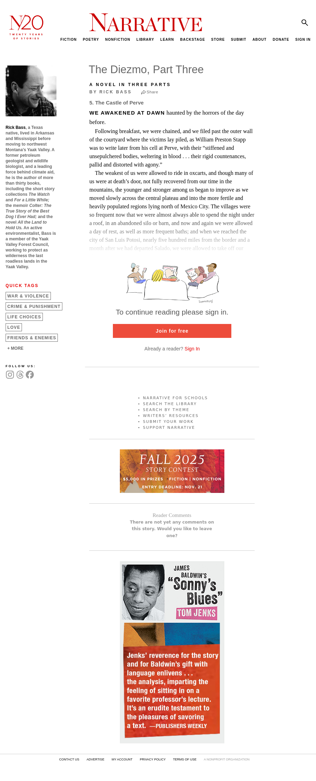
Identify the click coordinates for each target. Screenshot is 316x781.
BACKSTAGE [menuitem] (192, 39)
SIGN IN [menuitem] (303, 39)
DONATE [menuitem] (281, 39)
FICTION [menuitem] (68, 39)
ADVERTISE (96, 759)
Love (13, 327)
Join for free (172, 331)
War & (28, 296)
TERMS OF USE (184, 759)
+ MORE (15, 348)
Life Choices (24, 317)
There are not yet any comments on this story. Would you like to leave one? (172, 529)
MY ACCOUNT (121, 759)
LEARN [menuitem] (167, 39)
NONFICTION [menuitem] (117, 39)
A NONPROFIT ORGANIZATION (226, 759)
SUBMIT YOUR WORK (168, 421)
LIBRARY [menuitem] (145, 39)
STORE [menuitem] (218, 39)
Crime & (34, 306)
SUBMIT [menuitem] (238, 39)
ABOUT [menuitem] (260, 39)
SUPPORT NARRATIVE (169, 427)
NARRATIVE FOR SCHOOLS (175, 398)
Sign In (192, 348)
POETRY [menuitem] (91, 39)
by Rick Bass (111, 92)
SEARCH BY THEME (166, 410)
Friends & (31, 337)
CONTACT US (69, 759)
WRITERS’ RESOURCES (171, 415)
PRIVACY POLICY (152, 759)
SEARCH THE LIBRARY (170, 404)
